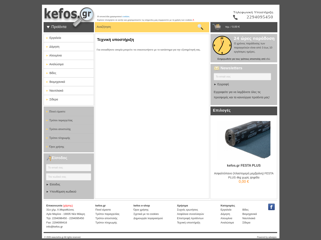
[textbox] (146, 26)
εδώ (268, 59)
